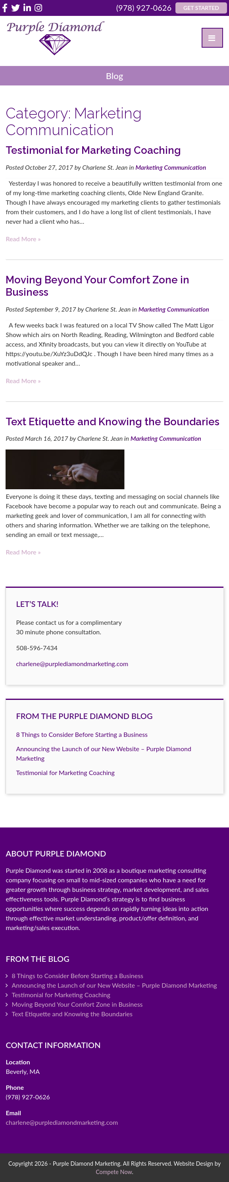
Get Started (201, 7)
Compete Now (114, 1171)
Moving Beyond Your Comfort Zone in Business (77, 1004)
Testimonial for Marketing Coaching (93, 150)
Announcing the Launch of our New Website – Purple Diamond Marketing (114, 985)
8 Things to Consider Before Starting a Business (82, 734)
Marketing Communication (170, 167)
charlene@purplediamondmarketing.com (72, 663)
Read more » (23, 238)
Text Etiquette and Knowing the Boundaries (112, 422)
